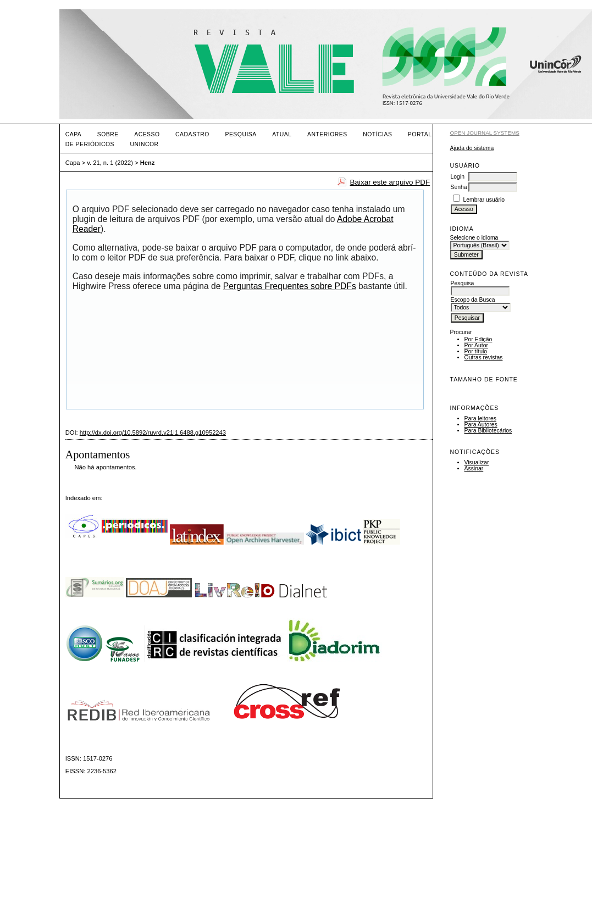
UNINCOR (144, 144)
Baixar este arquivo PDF (390, 182)
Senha (459, 187)
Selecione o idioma (474, 238)
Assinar (474, 468)
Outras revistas (483, 357)
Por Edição (478, 339)
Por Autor (476, 345)
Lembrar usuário (484, 200)
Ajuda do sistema (472, 148)
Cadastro (192, 134)
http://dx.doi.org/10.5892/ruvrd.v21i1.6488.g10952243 (153, 432)
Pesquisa (240, 134)
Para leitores (480, 418)
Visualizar (476, 462)
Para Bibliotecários (488, 431)
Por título (476, 351)
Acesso (146, 134)
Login (457, 177)
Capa (73, 134)
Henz (147, 162)
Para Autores (480, 425)
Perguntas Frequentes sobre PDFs (289, 286)
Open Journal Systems (484, 133)
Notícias (377, 134)
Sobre (108, 134)
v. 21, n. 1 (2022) (110, 162)
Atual (281, 134)
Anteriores (327, 134)
